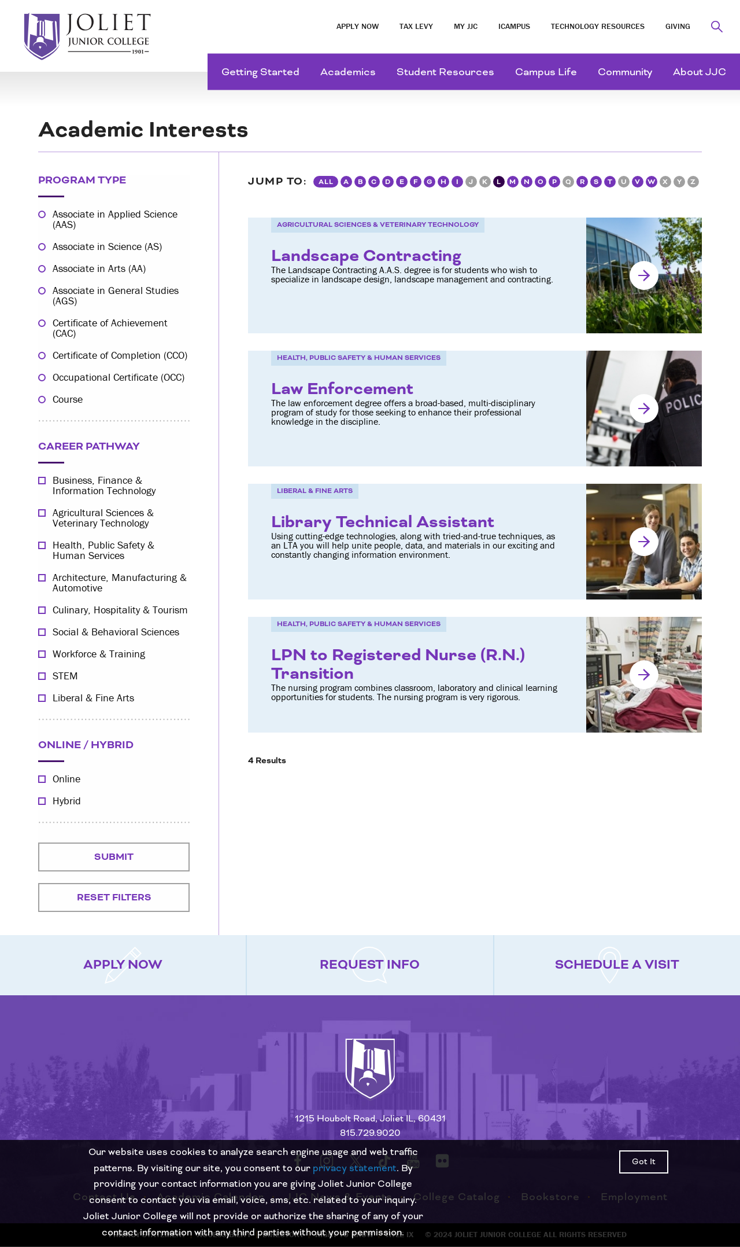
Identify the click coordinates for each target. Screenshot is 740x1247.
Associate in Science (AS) (107, 246)
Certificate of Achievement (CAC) (110, 328)
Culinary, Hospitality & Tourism (120, 610)
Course (68, 399)
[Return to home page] (370, 1079)
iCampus (514, 26)
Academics (348, 72)
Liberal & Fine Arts (93, 698)
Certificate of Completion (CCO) (120, 355)
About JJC (699, 72)
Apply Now (357, 26)
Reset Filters (114, 897)
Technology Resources (598, 26)
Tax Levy (416, 26)
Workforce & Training (99, 654)
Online (66, 779)
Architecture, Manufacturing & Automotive (120, 582)
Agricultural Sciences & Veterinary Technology (103, 517)
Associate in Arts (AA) (99, 268)
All (326, 182)
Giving (677, 26)
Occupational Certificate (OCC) (118, 377)
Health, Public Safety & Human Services (103, 550)
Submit (114, 857)
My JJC (466, 26)
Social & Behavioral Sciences (116, 632)
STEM (65, 676)
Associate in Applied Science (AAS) (115, 219)
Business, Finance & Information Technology (104, 485)
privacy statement (355, 1168)
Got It (644, 1162)
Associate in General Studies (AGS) (116, 295)
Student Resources (445, 72)
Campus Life (546, 72)
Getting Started (260, 72)
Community (625, 72)
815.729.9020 (370, 1133)
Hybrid (67, 801)
